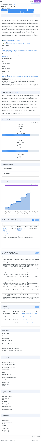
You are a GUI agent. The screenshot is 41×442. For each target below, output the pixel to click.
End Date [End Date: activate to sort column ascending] (22, 259)
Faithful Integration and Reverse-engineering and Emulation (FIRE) (6, 231)
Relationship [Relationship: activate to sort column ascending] (16, 311)
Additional (30, 12)
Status (11, 10)
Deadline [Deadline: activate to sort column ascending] (35, 226)
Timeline (30, 10)
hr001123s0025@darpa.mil (27, 313)
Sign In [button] (31, 1)
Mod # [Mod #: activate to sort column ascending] (4, 259)
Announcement (18, 10)
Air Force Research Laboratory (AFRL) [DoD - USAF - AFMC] (16, 43)
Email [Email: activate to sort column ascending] (23, 311)
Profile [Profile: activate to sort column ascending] (36, 311)
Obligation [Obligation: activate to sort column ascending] (16, 259)
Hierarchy (24, 10)
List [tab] (34, 15)
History (17, 12)
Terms (10, 440)
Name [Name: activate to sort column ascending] (4, 311)
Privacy (14, 440)
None (3, 66)
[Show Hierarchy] (18, 40)
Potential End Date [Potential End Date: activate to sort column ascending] (29, 259)
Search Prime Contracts (7, 4)
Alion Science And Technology (10, 40)
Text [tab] (37, 15)
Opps (10, 12)
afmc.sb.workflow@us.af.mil (28, 322)
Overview (4, 10)
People (24, 12)
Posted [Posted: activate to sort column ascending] (30, 226)
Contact (6, 440)
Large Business (5, 369)
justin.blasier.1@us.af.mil (27, 316)
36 (2, 73)
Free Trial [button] (37, 1)
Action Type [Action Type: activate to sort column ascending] (9, 259)
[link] (37, 257)
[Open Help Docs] (14, 4)
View (36, 313)
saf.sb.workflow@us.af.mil (27, 319)
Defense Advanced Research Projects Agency (19, 231)
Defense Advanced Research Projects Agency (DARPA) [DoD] (17, 47)
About (2, 440)
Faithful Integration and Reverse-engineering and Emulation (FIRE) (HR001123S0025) (20, 76)
